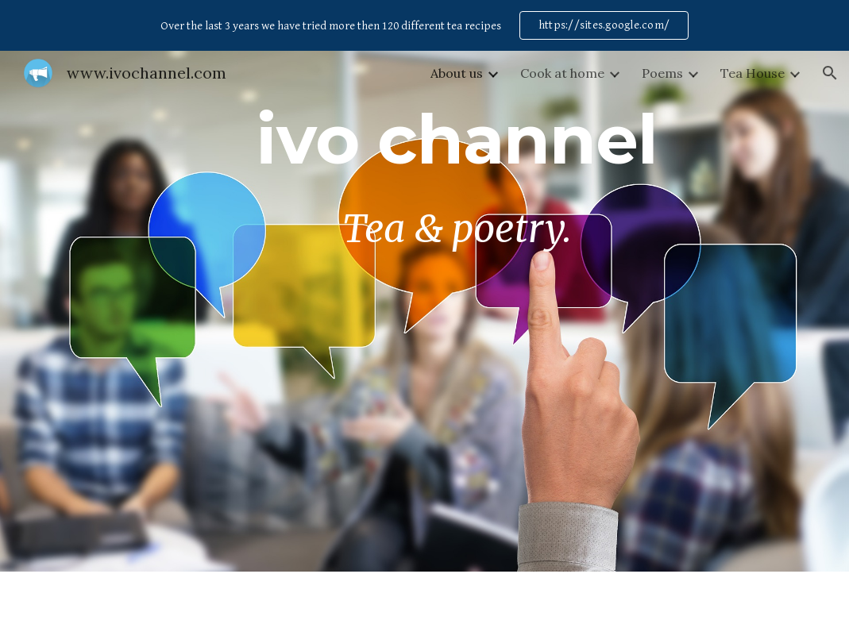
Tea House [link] (752, 73)
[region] (424, 25)
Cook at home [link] (562, 73)
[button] (830, 73)
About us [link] (456, 73)
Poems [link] (662, 73)
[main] (456, 311)
